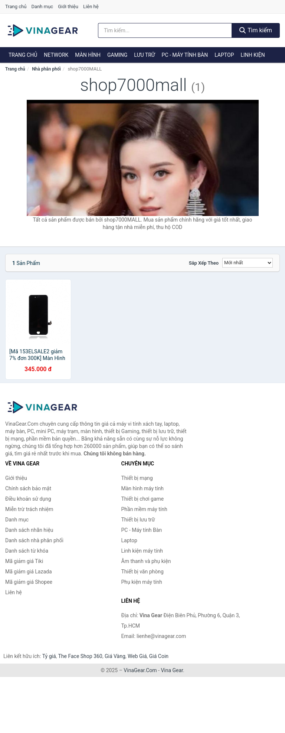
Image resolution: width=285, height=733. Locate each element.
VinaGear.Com (140, 670)
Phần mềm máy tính (144, 509)
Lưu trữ (144, 55)
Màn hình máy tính (142, 488)
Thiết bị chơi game (142, 499)
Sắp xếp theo (204, 263)
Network (56, 55)
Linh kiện (252, 55)
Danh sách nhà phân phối (34, 540)
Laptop (224, 55)
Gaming (117, 55)
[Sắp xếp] (247, 263)
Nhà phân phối (46, 69)
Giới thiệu (68, 6)
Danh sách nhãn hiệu (29, 530)
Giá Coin (158, 656)
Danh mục (42, 6)
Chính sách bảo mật (28, 488)
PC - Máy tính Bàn (185, 55)
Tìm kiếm (255, 30)
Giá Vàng (115, 656)
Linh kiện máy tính (142, 551)
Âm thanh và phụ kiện (146, 561)
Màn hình (88, 55)
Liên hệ (91, 6)
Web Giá (137, 656)
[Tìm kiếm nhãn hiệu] (165, 30)
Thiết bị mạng (137, 478)
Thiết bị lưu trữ (138, 520)
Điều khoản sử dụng (28, 499)
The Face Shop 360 (80, 656)
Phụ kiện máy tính (141, 582)
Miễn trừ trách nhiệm (29, 509)
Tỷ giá (49, 656)
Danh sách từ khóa (26, 551)
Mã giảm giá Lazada (28, 572)
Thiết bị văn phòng (142, 572)
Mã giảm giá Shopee (28, 582)
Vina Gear (172, 670)
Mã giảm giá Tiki (24, 561)
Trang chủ (15, 6)
